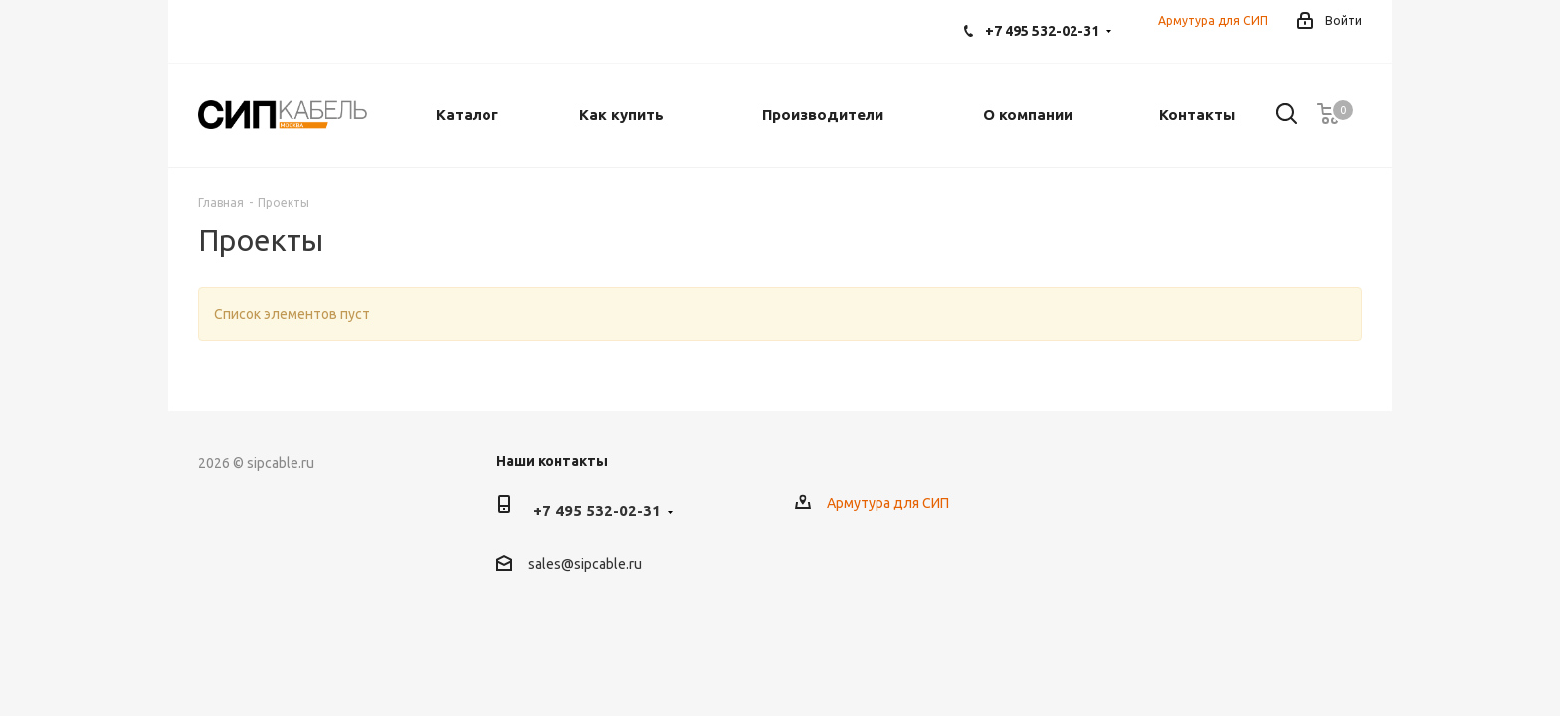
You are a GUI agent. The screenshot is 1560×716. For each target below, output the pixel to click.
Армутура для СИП (1213, 20)
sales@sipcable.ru (585, 564)
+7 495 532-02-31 (1042, 31)
